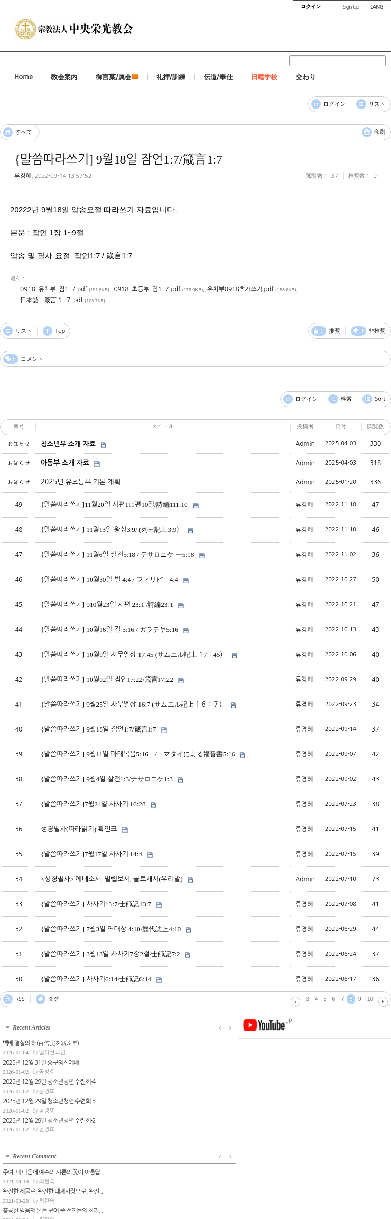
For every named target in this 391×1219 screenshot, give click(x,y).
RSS (20, 999)
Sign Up (351, 7)
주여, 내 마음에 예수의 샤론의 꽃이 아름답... (160, 1041)
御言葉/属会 (117, 77)
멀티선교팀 (52, 1050)
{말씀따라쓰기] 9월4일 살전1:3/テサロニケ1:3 (107, 779)
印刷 (379, 132)
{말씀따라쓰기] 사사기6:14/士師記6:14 (96, 979)
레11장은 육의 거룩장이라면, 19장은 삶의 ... (160, 1118)
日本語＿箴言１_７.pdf (51, 300)
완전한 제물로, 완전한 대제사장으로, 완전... (159, 1060)
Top (60, 331)
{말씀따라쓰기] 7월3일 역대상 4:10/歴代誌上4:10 (111, 929)
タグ (53, 999)
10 (370, 999)
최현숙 (153, 1050)
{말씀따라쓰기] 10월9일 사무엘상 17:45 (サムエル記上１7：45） (134, 654)
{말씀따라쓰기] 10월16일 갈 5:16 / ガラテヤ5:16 (109, 629)
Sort (380, 399)
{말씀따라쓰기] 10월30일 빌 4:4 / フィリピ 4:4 (109, 579)
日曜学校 (264, 77)
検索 (346, 399)
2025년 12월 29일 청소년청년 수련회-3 (49, 1099)
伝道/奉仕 (218, 77)
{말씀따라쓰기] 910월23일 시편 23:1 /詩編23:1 (107, 604)
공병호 (46, 1069)
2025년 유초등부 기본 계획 (80, 482)
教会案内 (64, 77)
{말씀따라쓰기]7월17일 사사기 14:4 (91, 854)
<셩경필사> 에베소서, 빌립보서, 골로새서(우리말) (112, 879)
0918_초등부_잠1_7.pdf (147, 289)
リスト (377, 104)
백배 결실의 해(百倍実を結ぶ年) (41, 1041)
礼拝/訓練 (170, 77)
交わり (306, 77)
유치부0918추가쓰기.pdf (240, 289)
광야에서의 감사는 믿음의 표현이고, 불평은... (160, 1099)
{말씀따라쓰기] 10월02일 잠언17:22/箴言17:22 (107, 679)
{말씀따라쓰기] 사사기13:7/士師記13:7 (96, 904)
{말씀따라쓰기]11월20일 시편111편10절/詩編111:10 (114, 504)
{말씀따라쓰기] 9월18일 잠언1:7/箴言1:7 (118, 159)
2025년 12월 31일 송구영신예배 (41, 1060)
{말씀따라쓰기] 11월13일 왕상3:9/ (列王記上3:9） (112, 529)
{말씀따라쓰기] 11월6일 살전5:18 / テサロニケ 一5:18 (117, 554)
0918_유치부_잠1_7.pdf (53, 289)
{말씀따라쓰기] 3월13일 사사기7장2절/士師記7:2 (110, 954)
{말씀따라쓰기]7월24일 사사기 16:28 (93, 804)
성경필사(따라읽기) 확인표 (79, 829)
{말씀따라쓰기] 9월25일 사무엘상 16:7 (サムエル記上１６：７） (133, 704)
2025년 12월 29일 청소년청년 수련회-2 (49, 1118)
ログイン (334, 104)
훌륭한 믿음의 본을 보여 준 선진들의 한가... (159, 1079)
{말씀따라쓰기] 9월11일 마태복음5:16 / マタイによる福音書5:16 (138, 754)
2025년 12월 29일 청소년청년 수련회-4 (49, 1079)
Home (23, 77)
